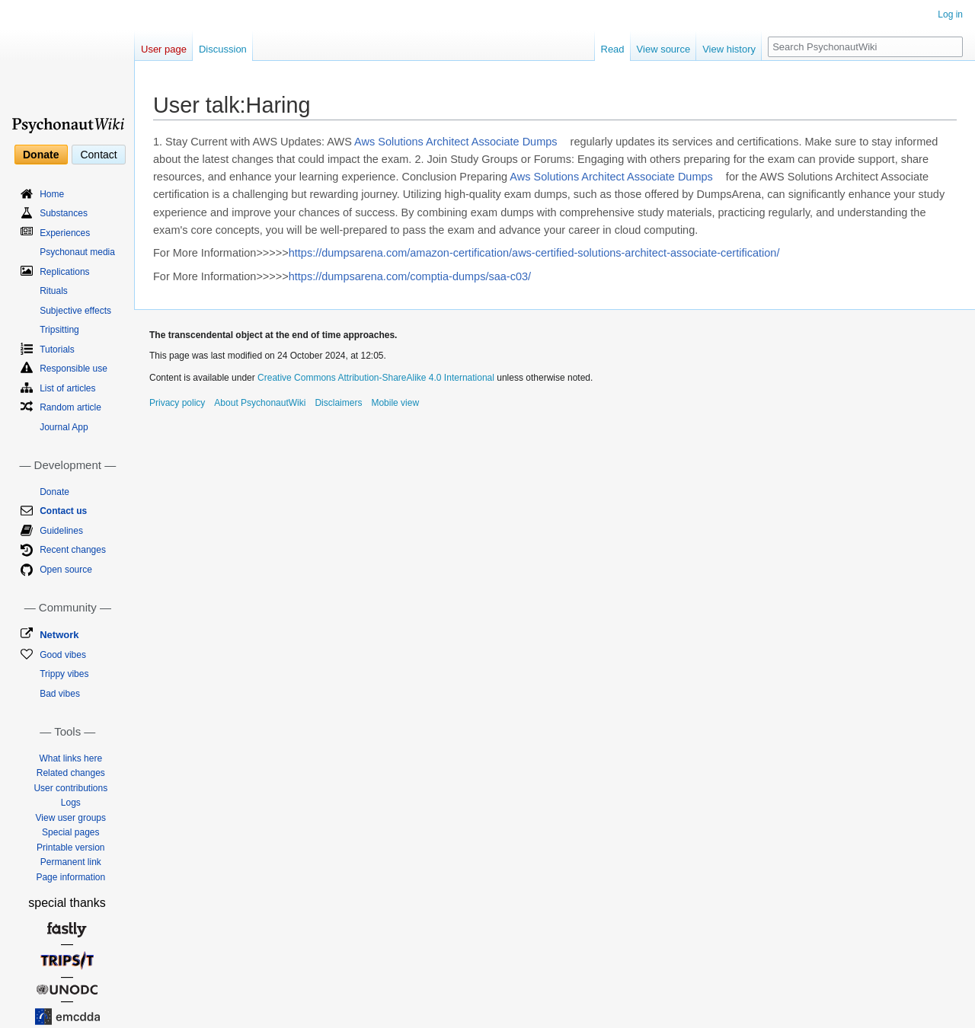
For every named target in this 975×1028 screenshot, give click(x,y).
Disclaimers (338, 402)
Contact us (63, 511)
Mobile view (395, 402)
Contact (98, 154)
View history (729, 49)
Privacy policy (177, 402)
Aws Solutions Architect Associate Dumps (456, 142)
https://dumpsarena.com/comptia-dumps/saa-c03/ (410, 276)
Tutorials (57, 349)
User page (164, 49)
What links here (70, 758)
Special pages (70, 832)
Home (52, 194)
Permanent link (70, 862)
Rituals (54, 291)
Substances (64, 213)
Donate (41, 154)
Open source (66, 569)
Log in (950, 14)
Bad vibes (60, 693)
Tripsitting (59, 329)
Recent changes (73, 549)
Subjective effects (75, 310)
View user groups (71, 818)
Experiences (65, 233)
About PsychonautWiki (259, 402)
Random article (70, 407)
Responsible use (73, 368)
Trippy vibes (64, 674)
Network (59, 634)
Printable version (70, 847)
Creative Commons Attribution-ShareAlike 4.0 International (375, 377)
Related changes (71, 773)
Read (613, 49)
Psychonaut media (77, 252)
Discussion (223, 49)
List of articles (67, 388)
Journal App (64, 427)
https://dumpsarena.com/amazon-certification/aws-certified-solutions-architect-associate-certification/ (534, 253)
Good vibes (63, 655)
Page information (70, 877)
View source (664, 49)
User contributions (70, 788)
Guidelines (61, 530)
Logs (71, 802)
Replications (64, 272)
